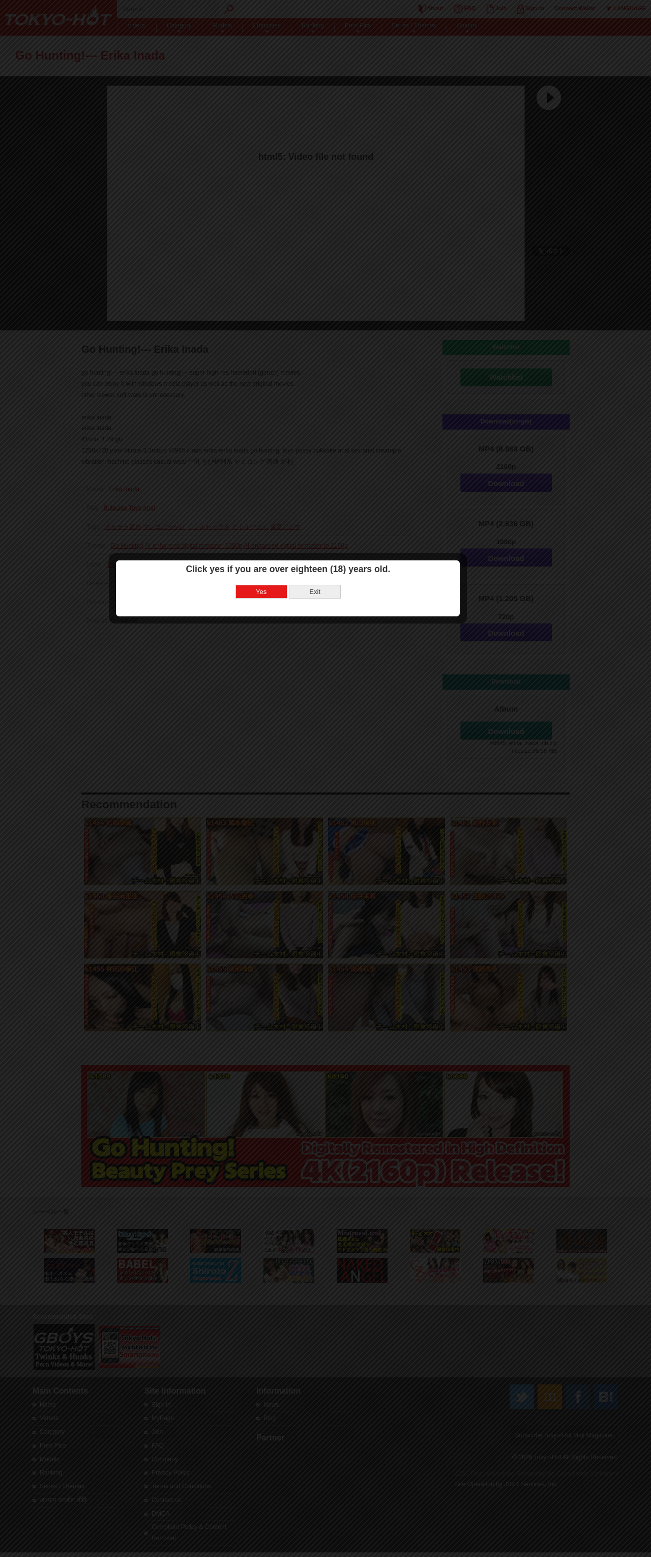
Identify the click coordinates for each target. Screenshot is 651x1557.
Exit (352, 731)
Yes (298, 731)
